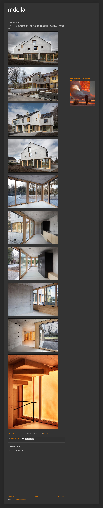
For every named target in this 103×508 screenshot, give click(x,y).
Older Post (61, 496)
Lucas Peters (47, 434)
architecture (15, 441)
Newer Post (11, 496)
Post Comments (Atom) (21, 499)
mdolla (16, 9)
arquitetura (21, 441)
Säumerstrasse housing (20, 434)
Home (36, 496)
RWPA (10, 434)
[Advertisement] (82, 61)
